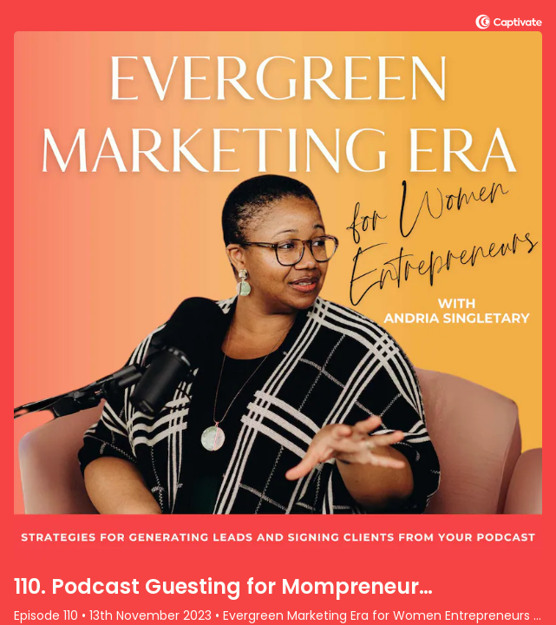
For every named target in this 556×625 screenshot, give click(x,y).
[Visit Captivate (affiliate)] (508, 25)
